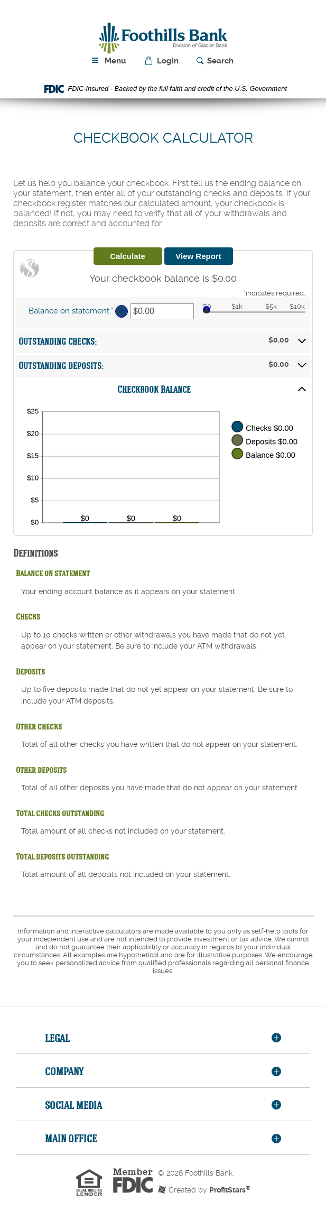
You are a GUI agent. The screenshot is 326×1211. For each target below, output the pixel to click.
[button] (162, 61)
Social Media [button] (73, 1105)
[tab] (163, 1039)
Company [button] (64, 1071)
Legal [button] (57, 1037)
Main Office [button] (71, 1138)
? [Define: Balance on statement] (122, 311)
